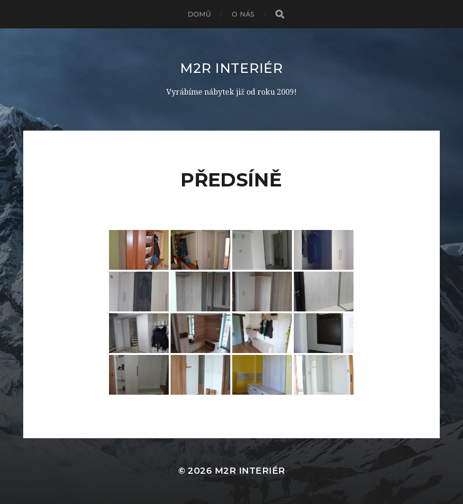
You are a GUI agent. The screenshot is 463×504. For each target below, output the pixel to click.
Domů (199, 14)
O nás (243, 14)
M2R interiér (231, 68)
